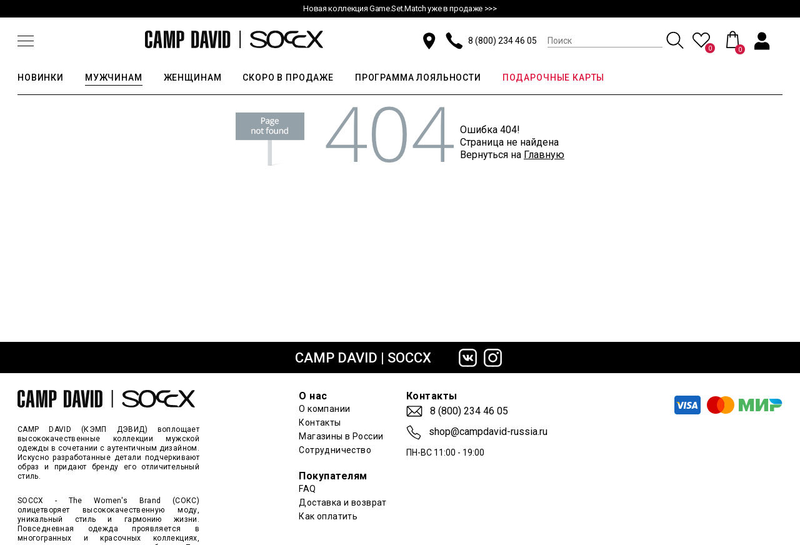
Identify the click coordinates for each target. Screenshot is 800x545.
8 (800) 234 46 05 (502, 40)
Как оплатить (328, 516)
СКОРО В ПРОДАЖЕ (288, 77)
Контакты (320, 423)
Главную (544, 155)
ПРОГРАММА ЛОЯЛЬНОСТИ (418, 77)
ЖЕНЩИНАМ (193, 77)
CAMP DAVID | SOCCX (363, 358)
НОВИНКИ (41, 77)
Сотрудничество (335, 450)
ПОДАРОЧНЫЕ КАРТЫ (553, 77)
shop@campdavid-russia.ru (488, 432)
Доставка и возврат (343, 503)
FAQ (307, 489)
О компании (324, 409)
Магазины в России (341, 436)
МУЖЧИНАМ (113, 77)
